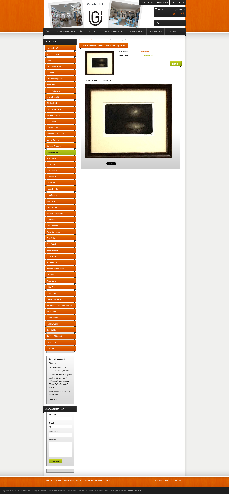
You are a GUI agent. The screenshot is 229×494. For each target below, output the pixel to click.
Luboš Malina (90, 40)
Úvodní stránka (147, 2)
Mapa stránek (163, 2)
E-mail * (52, 423)
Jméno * (52, 415)
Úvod (81, 40)
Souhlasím (225, 490)
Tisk (183, 2)
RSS (174, 2)
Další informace (134, 490)
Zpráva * (52, 440)
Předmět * (53, 431)
